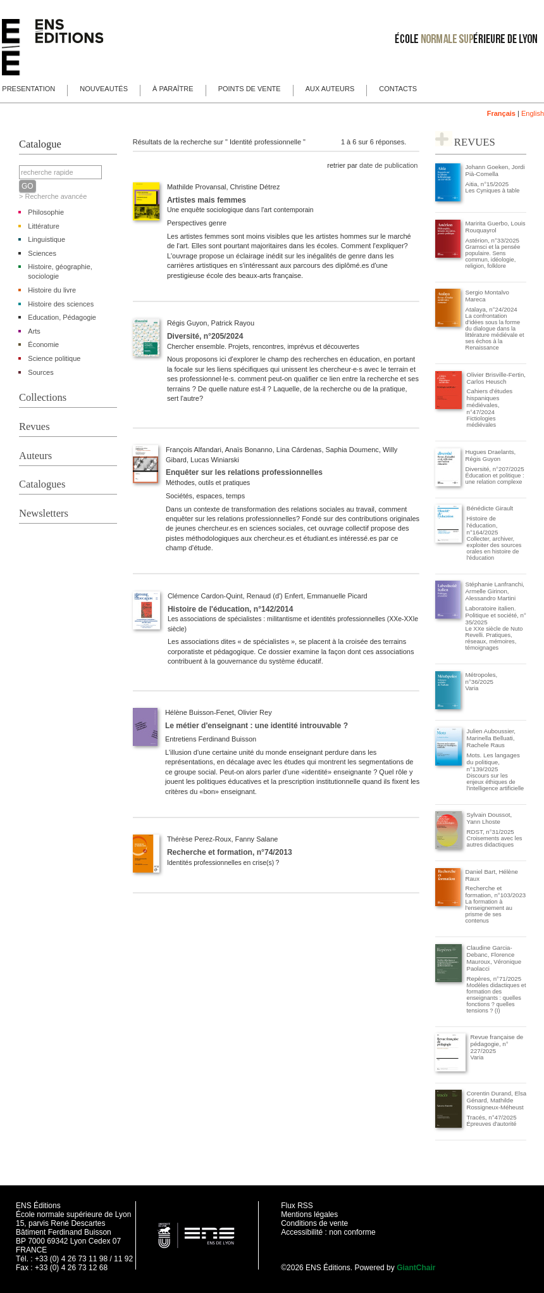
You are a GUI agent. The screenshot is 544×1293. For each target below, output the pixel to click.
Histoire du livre (52, 290)
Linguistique (46, 239)
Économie (43, 344)
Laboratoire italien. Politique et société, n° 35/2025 (496, 615)
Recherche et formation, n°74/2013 (229, 852)
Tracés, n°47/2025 (492, 1117)
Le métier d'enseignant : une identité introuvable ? (256, 725)
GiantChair (416, 1267)
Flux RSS (297, 1205)
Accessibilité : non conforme (328, 1232)
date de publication (388, 165)
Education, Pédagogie (62, 317)
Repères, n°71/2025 (494, 978)
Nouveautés (104, 88)
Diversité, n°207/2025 (495, 468)
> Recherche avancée (53, 196)
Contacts (398, 88)
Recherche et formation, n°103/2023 (496, 892)
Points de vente (249, 88)
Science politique (54, 358)
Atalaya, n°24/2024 (491, 309)
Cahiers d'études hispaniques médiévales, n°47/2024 (490, 401)
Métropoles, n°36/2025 (482, 678)
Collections (42, 397)
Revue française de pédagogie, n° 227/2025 (497, 1043)
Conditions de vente (314, 1223)
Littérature (43, 226)
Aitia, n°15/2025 (487, 183)
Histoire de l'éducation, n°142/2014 (231, 609)
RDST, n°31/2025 (490, 831)
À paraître (173, 88)
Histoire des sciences (61, 304)
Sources (40, 372)
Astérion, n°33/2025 (492, 240)
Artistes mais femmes (206, 200)
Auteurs (35, 456)
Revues (34, 426)
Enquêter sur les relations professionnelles (244, 472)
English (532, 113)
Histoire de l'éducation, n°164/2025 (482, 525)
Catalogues (42, 484)
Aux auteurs (330, 88)
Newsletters (43, 513)
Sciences (42, 253)
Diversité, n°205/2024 (205, 336)
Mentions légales (309, 1214)
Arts (34, 331)
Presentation (28, 88)
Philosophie (46, 212)
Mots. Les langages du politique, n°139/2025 (493, 762)
